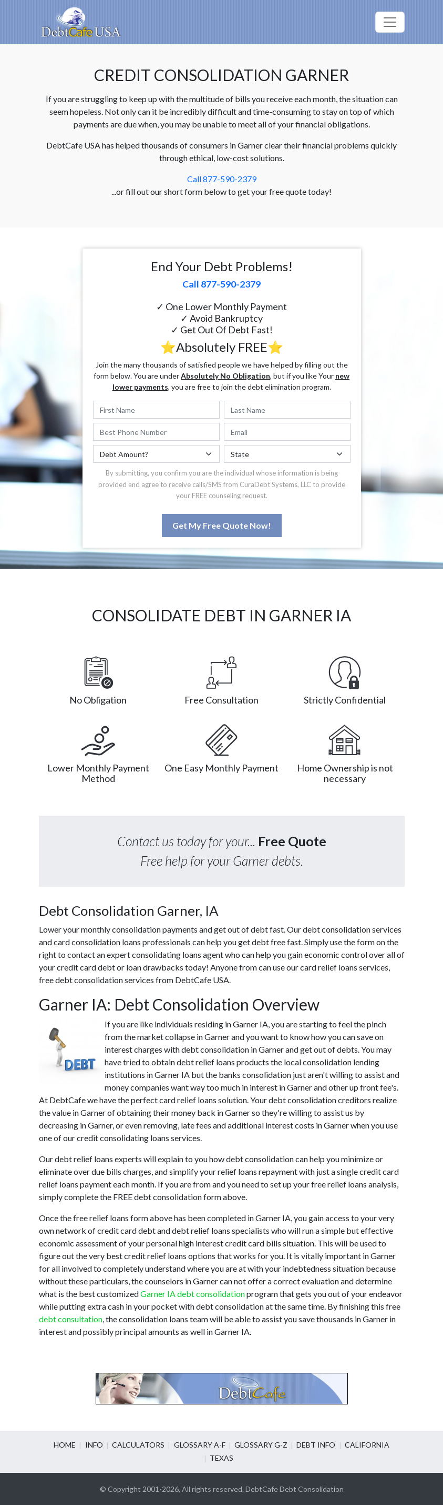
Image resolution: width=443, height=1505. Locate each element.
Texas (221, 1457)
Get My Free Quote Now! (221, 525)
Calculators (138, 1444)
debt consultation (70, 1319)
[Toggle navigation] (390, 22)
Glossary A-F (199, 1444)
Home (66, 1444)
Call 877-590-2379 (221, 179)
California (366, 1444)
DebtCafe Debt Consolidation (294, 1488)
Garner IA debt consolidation (192, 1294)
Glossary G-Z (260, 1444)
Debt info (315, 1444)
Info (95, 1444)
